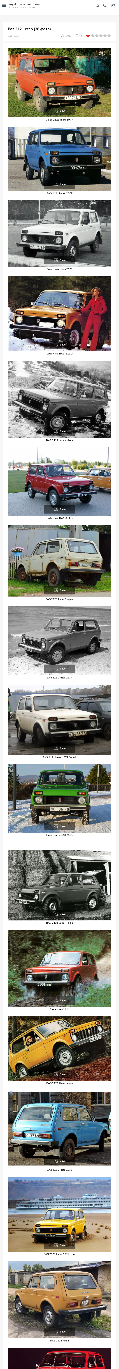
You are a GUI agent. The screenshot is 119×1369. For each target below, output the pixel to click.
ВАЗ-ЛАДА (13, 36)
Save (63, 110)
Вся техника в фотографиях (24, 6)
